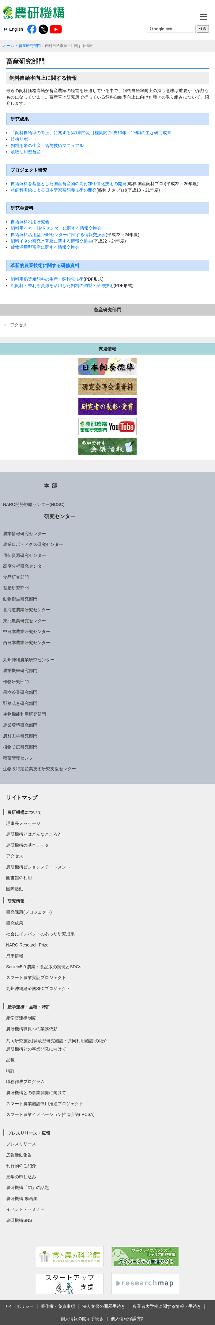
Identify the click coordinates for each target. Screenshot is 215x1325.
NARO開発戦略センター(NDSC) (33, 504)
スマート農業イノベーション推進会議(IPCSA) (50, 1114)
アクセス (14, 855)
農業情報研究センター (24, 533)
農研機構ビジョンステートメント (38, 867)
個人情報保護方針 (128, 1318)
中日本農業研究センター (26, 631)
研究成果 (14, 923)
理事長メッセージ (23, 823)
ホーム (8, 46)
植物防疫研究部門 (20, 746)
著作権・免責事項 (58, 1306)
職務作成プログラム (25, 1081)
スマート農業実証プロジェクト (36, 977)
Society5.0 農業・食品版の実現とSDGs (43, 966)
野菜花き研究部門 (20, 703)
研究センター (59, 516)
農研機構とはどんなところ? (33, 834)
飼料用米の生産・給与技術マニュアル (47, 145)
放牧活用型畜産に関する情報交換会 (45, 247)
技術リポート (23, 139)
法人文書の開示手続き (103, 1306)
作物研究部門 (16, 681)
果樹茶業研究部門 (20, 692)
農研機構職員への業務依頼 (32, 1028)
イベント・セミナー (25, 1209)
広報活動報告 (19, 1154)
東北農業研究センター (24, 620)
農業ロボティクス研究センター (33, 544)
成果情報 (14, 955)
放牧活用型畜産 (26, 151)
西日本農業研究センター (26, 642)
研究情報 (16, 901)
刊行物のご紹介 (21, 1165)
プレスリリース (21, 1143)
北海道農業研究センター (26, 609)
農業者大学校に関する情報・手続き (167, 1306)
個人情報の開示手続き (82, 1318)
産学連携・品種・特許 (28, 1006)
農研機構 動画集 (21, 1198)
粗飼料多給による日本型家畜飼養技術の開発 (53, 190)
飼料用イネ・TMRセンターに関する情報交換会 (56, 228)
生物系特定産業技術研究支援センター (39, 768)
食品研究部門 (16, 577)
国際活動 (14, 888)
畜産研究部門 (30, 46)
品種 (10, 1059)
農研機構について (24, 812)
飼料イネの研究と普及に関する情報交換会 (51, 241)
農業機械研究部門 (20, 670)
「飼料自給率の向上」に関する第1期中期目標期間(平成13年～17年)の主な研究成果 (91, 132)
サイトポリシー (19, 1306)
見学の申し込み (21, 1176)
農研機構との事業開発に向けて (36, 1049)
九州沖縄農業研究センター (29, 659)
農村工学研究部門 (20, 735)
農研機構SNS (19, 1220)
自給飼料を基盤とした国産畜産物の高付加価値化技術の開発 (68, 183)
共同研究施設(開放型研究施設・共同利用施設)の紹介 (57, 1040)
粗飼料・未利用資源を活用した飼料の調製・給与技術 (62, 285)
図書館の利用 (19, 877)
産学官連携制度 (21, 1018)
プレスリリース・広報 (28, 1133)
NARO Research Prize (27, 944)
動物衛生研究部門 (20, 598)
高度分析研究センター (24, 566)
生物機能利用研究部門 (24, 714)
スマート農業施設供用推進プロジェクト (44, 1103)
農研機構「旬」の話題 (27, 1187)
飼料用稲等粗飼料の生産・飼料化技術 (47, 279)
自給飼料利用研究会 (30, 221)
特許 (10, 1070)
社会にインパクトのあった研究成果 (40, 933)
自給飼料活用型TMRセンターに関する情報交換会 (58, 234)
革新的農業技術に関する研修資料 (44, 265)
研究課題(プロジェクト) (29, 912)
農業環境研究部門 (20, 725)
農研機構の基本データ (27, 845)
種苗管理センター (20, 758)
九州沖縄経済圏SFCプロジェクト (38, 988)
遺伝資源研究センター (24, 555)
